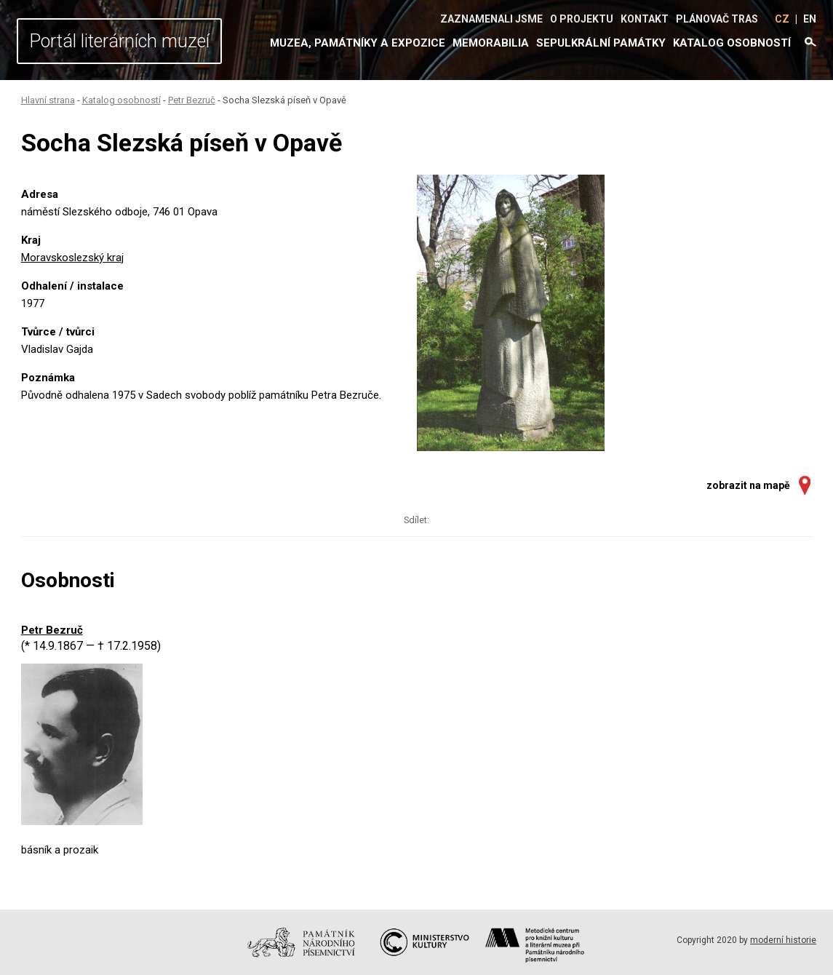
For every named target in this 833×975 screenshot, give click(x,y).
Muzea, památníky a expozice (357, 42)
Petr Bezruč (191, 100)
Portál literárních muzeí (119, 41)
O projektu (581, 19)
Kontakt (645, 19)
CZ (782, 19)
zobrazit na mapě (748, 485)
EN (809, 19)
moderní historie (783, 940)
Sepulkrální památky (601, 42)
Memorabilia (491, 42)
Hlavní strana (48, 100)
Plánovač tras (717, 19)
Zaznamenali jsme (491, 19)
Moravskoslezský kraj (72, 257)
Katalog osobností (732, 42)
